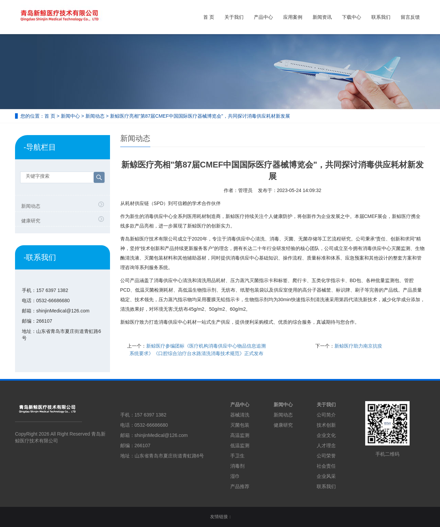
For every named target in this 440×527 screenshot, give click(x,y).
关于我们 (234, 17)
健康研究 (30, 220)
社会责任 (326, 466)
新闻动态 (95, 116)
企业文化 (326, 435)
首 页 (208, 17)
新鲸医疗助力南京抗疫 (358, 346)
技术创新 (326, 425)
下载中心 (351, 17)
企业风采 (326, 476)
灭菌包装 (239, 425)
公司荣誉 (326, 455)
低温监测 (239, 445)
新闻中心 (70, 116)
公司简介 (326, 415)
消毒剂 (237, 466)
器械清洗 (239, 415)
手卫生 (237, 455)
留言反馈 (410, 17)
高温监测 (239, 435)
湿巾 (235, 476)
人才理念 (326, 445)
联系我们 (380, 17)
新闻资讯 (322, 17)
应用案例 (292, 17)
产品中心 (263, 17)
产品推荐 (239, 486)
